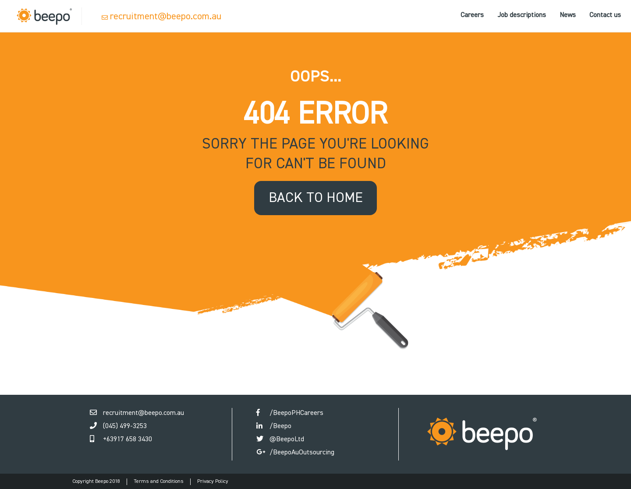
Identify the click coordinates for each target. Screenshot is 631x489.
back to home (316, 198)
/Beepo (280, 426)
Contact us (605, 15)
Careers (472, 15)
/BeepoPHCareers (296, 413)
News (568, 15)
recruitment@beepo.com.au (165, 16)
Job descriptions (521, 15)
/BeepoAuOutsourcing (301, 452)
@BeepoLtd (286, 439)
